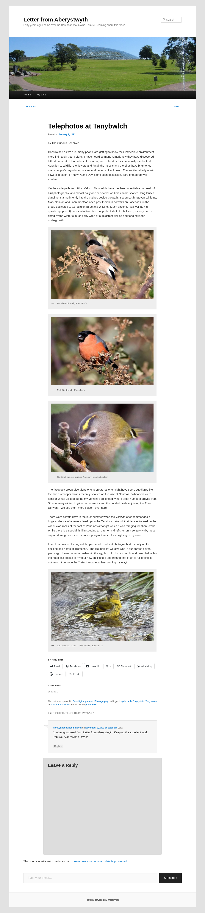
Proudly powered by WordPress (102, 900)
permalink (90, 704)
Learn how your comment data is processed (100, 861)
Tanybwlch (151, 701)
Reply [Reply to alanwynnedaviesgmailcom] (58, 746)
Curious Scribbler (60, 704)
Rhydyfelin (138, 701)
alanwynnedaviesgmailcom (67, 727)
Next (177, 106)
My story (41, 94)
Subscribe (170, 877)
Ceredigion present (83, 701)
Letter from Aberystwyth (56, 19)
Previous (30, 106)
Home (27, 94)
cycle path (126, 701)
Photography (101, 701)
